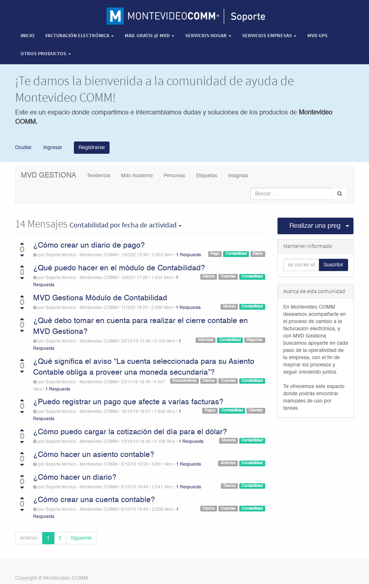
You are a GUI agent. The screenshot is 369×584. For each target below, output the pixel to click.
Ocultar (23, 147)
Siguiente (81, 538)
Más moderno (137, 175)
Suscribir (333, 264)
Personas (174, 175)
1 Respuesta (188, 255)
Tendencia (98, 175)
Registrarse (92, 147)
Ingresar (52, 147)
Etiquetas (206, 175)
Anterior (29, 538)
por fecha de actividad (126, 225)
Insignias (238, 175)
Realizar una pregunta (315, 226)
